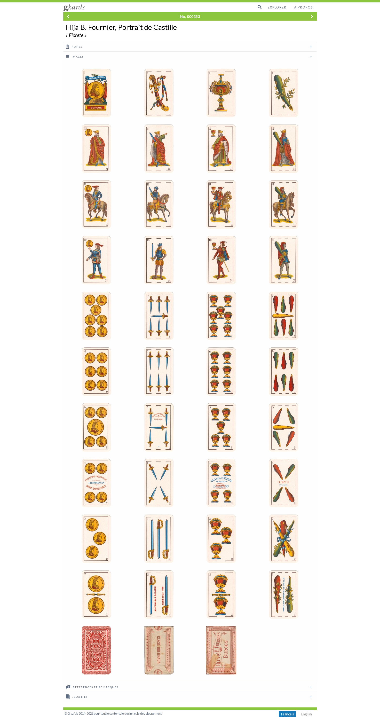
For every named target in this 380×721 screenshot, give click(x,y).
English (306, 714)
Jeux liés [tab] (77, 696)
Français (287, 714)
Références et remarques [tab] (92, 687)
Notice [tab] (74, 46)
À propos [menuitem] (303, 7)
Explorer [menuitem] (277, 7)
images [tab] (75, 56)
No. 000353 (190, 16)
